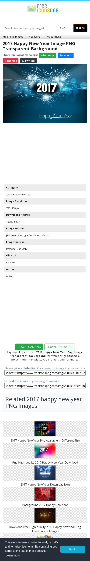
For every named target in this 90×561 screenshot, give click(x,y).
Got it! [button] (72, 549)
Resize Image (53, 36)
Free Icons (34, 36)
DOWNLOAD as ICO (59, 347)
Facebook (65, 55)
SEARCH (80, 28)
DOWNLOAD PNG (29, 347)
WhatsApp (48, 55)
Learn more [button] (13, 555)
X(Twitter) (28, 60)
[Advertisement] (45, 153)
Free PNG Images (13, 36)
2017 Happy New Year (18, 194)
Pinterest (10, 60)
